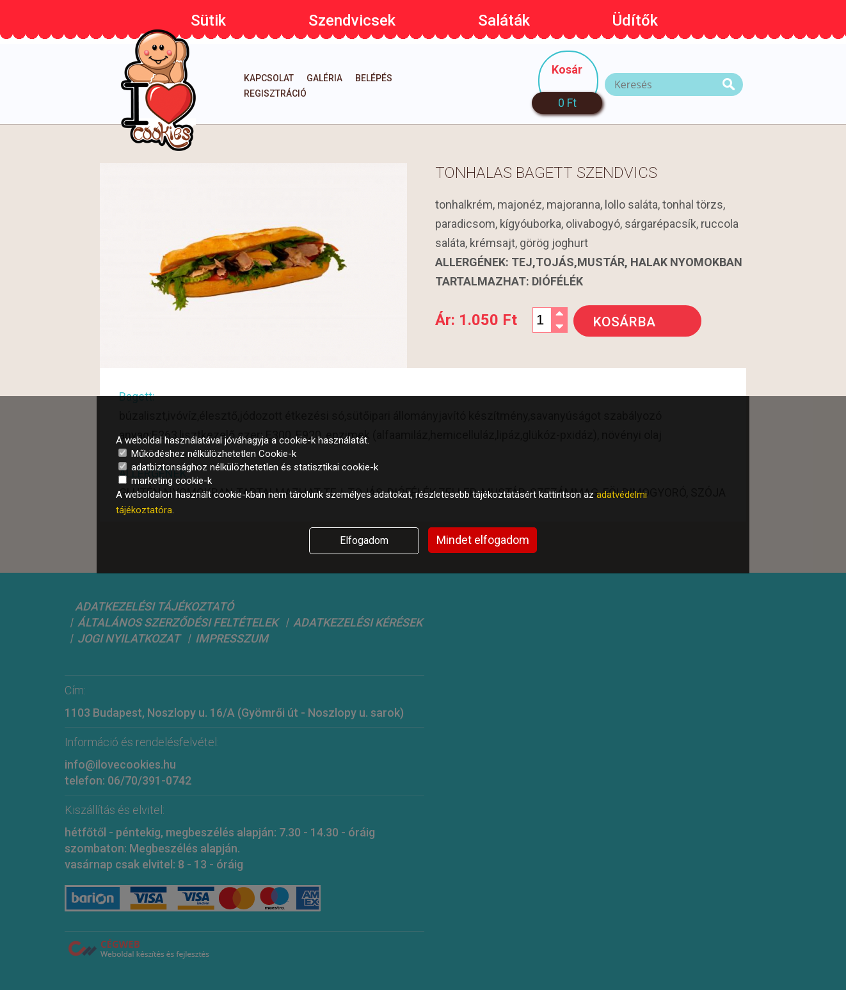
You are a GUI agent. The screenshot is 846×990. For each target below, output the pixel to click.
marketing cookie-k (165, 480)
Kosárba (624, 322)
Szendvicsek (351, 20)
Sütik (208, 20)
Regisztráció (275, 93)
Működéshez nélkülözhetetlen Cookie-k (207, 453)
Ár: (476, 320)
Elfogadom (364, 540)
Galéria (324, 78)
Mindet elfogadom (482, 540)
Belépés (373, 78)
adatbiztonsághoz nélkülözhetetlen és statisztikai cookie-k (248, 467)
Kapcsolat (269, 78)
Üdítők (635, 20)
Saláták (504, 20)
